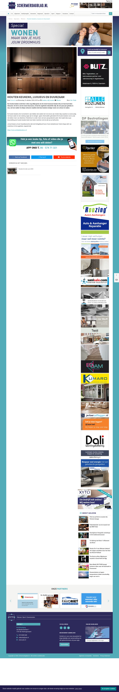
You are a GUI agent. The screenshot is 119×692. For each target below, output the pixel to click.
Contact (72, 13)
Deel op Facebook (19, 157)
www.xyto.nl (22, 640)
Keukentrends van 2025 (26, 169)
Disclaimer (96, 655)
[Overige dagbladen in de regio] (97, 631)
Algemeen (17, 13)
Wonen (23, 19)
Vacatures (65, 13)
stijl (48, 100)
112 (12, 13)
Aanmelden (64, 644)
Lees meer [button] (78, 688)
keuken (44, 100)
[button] (8, 601)
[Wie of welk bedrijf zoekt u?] (96, 52)
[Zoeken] (110, 13)
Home (10, 19)
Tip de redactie (64, 157)
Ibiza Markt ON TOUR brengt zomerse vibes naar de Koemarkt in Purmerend (100, 566)
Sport (52, 13)
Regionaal (40, 13)
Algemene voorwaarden (85, 655)
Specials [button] (46, 13)
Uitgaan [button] (58, 13)
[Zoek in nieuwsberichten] (100, 13)
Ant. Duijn (73, 100)
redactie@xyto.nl (24, 637)
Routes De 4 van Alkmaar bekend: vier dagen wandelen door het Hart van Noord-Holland (100, 550)
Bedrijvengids (25, 13)
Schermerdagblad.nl (32, 5)
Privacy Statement (105, 655)
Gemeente (33, 13)
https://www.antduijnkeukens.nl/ (17, 130)
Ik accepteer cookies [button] (108, 688)
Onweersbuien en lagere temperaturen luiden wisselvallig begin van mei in (99, 574)
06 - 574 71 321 (48, 147)
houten (52, 100)
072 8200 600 (23, 635)
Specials (16, 19)
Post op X (42, 157)
